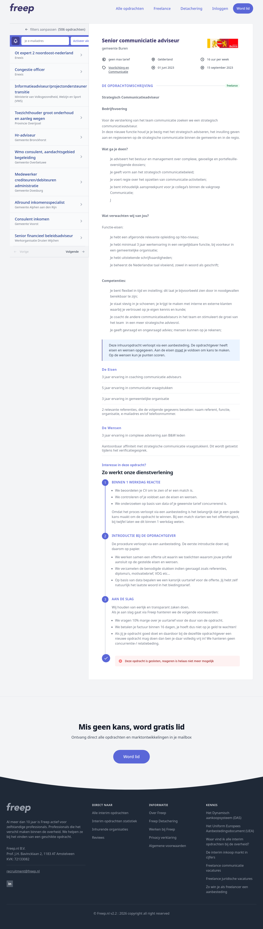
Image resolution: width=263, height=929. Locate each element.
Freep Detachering (163, 821)
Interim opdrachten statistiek (114, 821)
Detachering (191, 8)
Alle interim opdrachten (110, 813)
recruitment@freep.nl (23, 871)
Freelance (162, 8)
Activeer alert (82, 41)
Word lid (243, 8)
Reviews (98, 837)
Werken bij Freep (162, 829)
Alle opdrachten (130, 8)
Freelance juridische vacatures (229, 878)
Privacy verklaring (162, 837)
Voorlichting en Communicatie (118, 70)
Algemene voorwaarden (167, 845)
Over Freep (157, 813)
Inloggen (220, 8)
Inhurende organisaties (110, 829)
